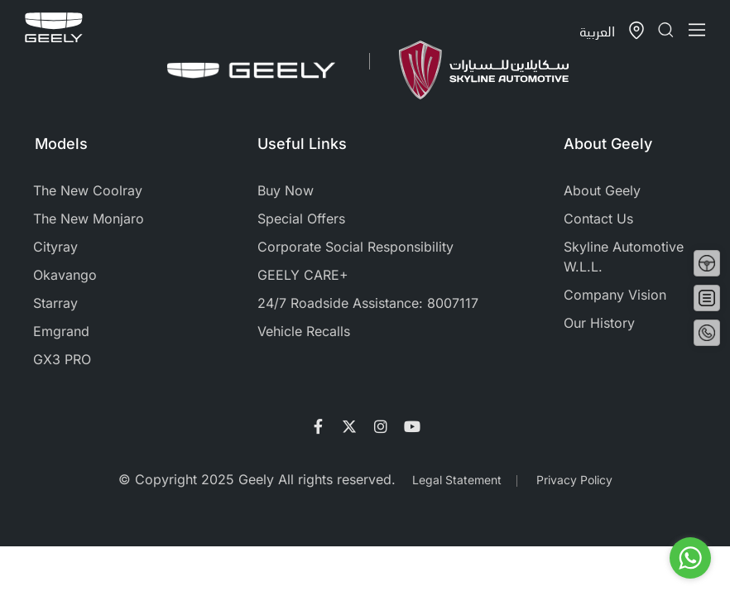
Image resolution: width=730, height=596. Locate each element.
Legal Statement (457, 480)
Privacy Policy (574, 480)
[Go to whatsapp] (690, 558)
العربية (597, 31)
